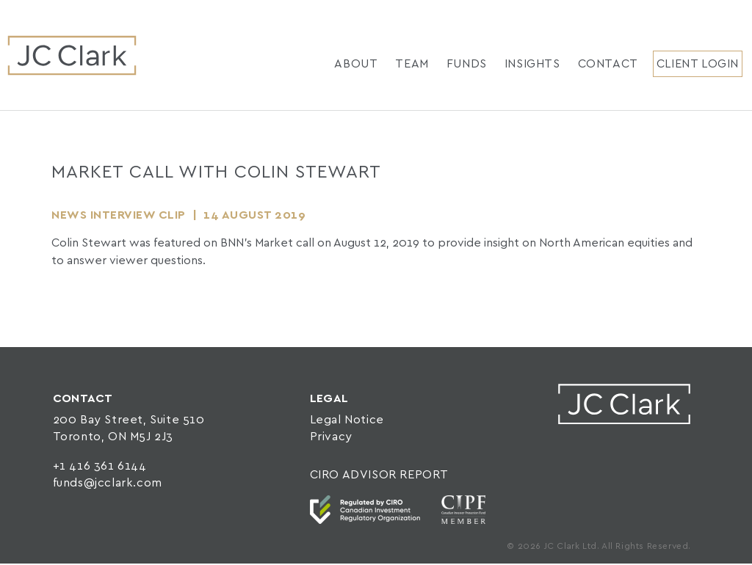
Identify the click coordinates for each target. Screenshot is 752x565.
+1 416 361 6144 (100, 466)
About (355, 64)
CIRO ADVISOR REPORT (379, 475)
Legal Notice (347, 420)
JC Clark (72, 55)
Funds (466, 64)
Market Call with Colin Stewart (216, 173)
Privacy (331, 437)
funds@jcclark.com (107, 483)
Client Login (698, 64)
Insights (532, 64)
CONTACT (83, 399)
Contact (608, 64)
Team (411, 64)
